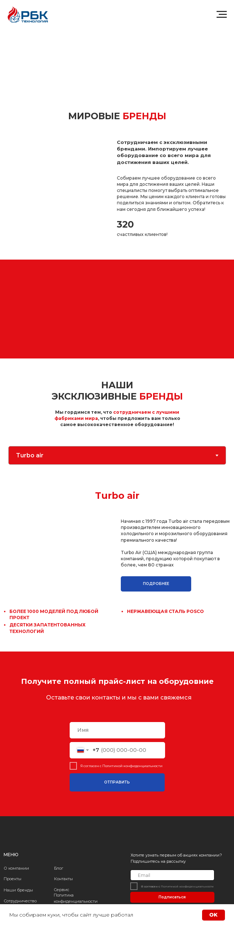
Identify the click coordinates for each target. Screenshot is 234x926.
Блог (58, 868)
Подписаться (172, 897)
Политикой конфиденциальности (132, 766)
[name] (117, 730)
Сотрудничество (20, 900)
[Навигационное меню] (222, 14)
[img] (29, 833)
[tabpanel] (117, 558)
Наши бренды (18, 890)
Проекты (12, 878)
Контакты (63, 878)
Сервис (61, 889)
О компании (16, 868)
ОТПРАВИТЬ (117, 782)
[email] (172, 875)
